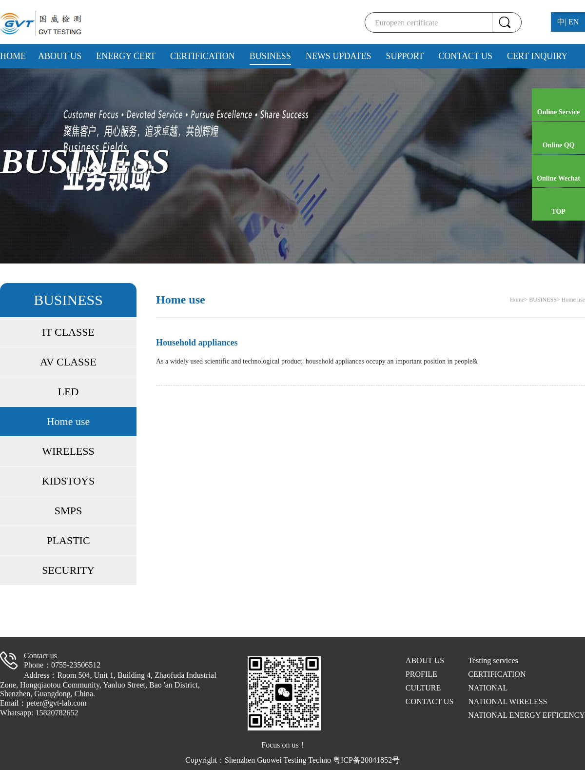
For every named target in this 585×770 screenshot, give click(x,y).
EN (573, 22)
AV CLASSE (68, 362)
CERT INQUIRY (537, 56)
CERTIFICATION (202, 56)
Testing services (493, 660)
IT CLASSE (68, 332)
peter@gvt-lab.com (56, 703)
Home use (68, 421)
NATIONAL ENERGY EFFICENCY (526, 715)
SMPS (68, 511)
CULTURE (423, 688)
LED (68, 391)
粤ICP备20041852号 (366, 760)
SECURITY (68, 570)
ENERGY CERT (126, 56)
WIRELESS (68, 451)
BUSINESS (270, 56)
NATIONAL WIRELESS (507, 701)
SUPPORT (405, 56)
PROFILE (421, 674)
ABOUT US (59, 56)
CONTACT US (465, 56)
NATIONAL (487, 688)
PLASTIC (68, 540)
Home (517, 299)
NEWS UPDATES (338, 56)
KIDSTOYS (68, 481)
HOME (13, 56)
